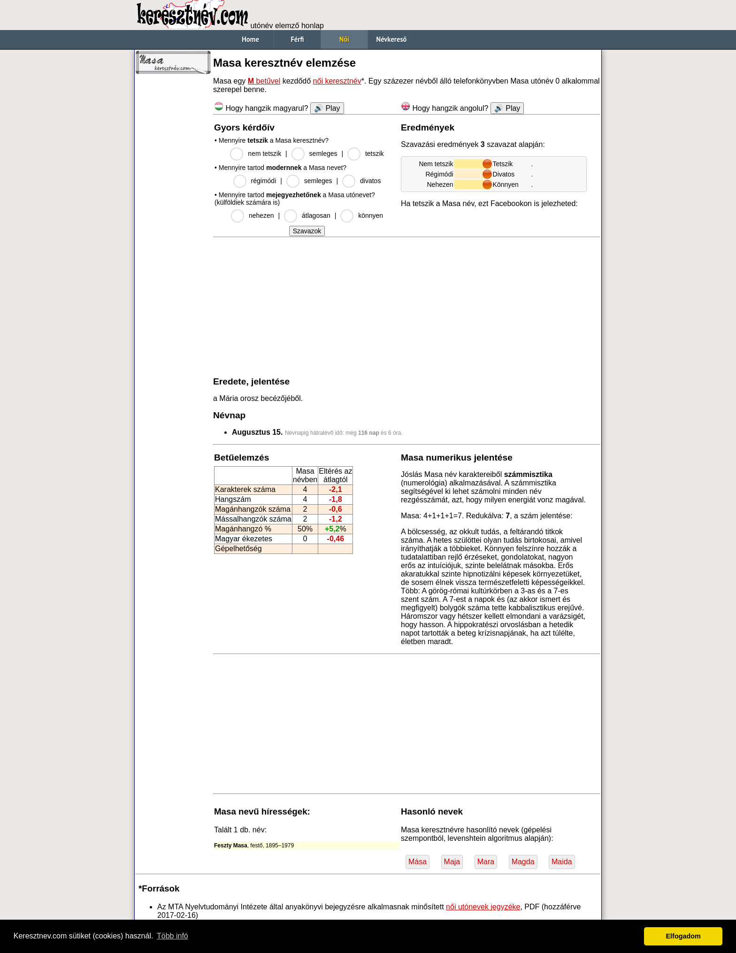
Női (344, 39)
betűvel (264, 81)
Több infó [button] (172, 936)
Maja (452, 862)
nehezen (261, 215)
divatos (370, 180)
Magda (523, 862)
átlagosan (316, 215)
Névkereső (391, 39)
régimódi (263, 180)
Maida (562, 862)
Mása (417, 862)
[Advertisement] (173, 220)
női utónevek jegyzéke (483, 907)
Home (250, 39)
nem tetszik (264, 153)
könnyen (370, 215)
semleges (323, 153)
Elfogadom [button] (683, 936)
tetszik (374, 153)
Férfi (297, 39)
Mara (485, 862)
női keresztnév (337, 81)
